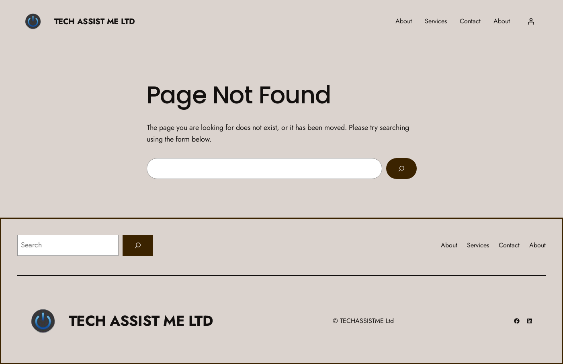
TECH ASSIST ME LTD (94, 21)
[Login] (531, 21)
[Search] (401, 168)
